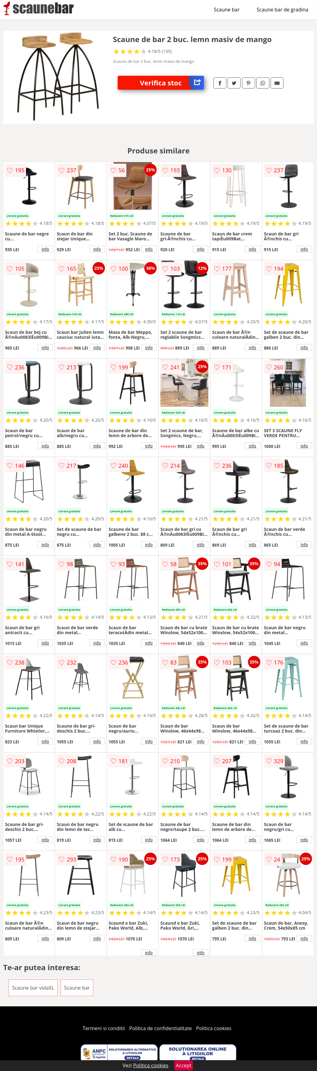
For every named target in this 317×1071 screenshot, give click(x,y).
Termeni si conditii (104, 1028)
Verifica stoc (172, 83)
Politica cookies (214, 1028)
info (45, 249)
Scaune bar (227, 9)
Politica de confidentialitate (160, 1028)
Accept (183, 1065)
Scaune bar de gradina (282, 9)
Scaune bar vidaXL (33, 987)
